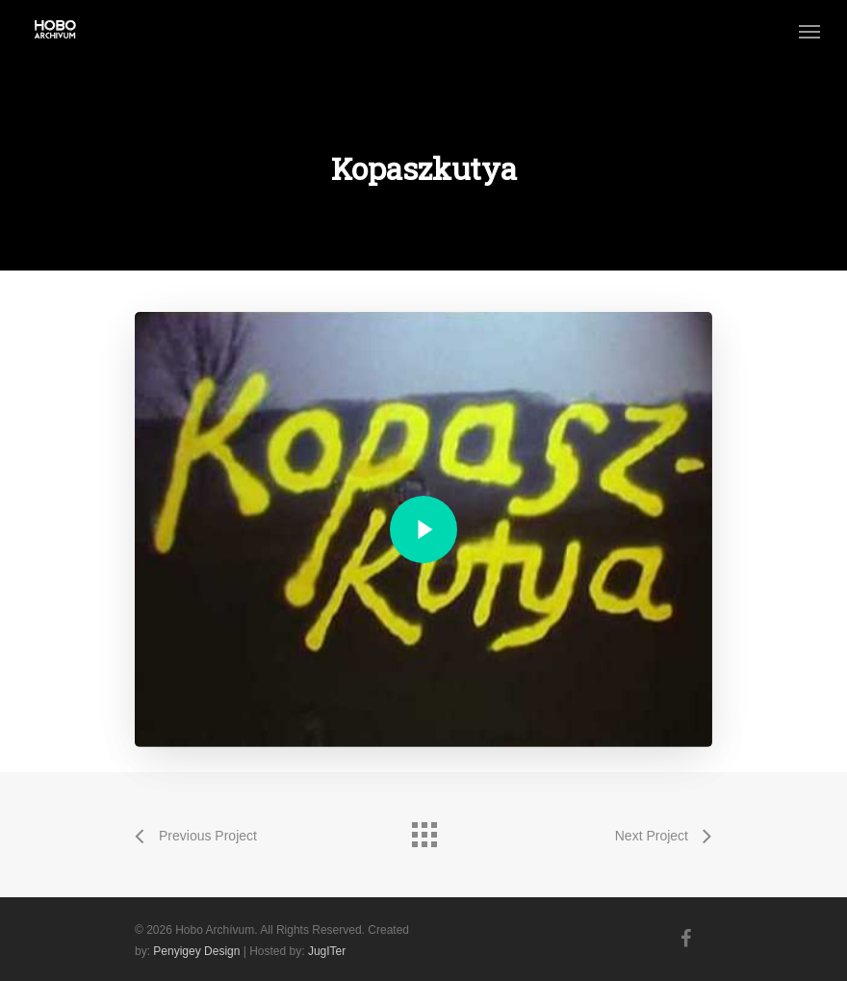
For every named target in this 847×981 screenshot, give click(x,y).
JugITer (327, 951)
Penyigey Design (196, 951)
